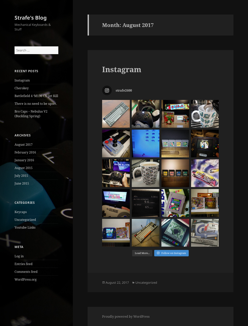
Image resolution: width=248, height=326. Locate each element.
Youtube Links (25, 227)
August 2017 (24, 144)
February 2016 (25, 152)
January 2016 (24, 160)
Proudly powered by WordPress (126, 316)
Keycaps (21, 212)
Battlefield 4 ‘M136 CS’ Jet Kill (36, 96)
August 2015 (24, 168)
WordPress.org (26, 279)
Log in (19, 256)
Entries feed (24, 264)
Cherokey (22, 88)
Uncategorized (25, 220)
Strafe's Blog (31, 17)
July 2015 (21, 175)
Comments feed (26, 272)
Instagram (22, 80)
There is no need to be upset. (36, 103)
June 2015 (22, 183)
